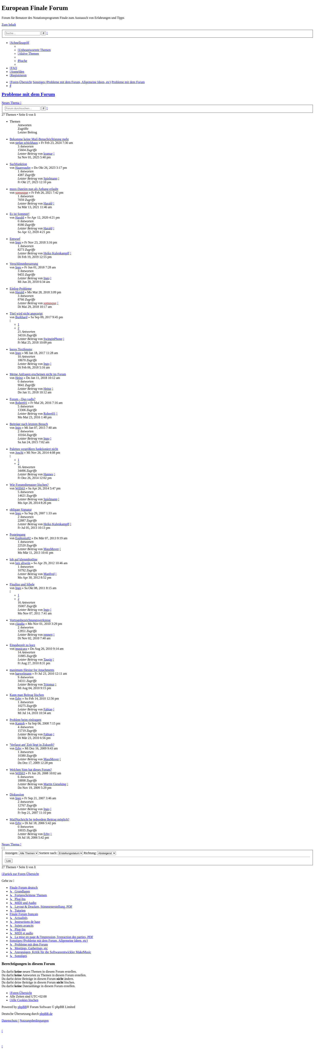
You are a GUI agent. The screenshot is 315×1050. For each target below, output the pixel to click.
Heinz (19, 378)
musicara (21, 648)
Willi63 (20, 488)
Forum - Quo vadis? (22, 399)
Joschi (19, 452)
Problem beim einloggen (25, 719)
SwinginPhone (52, 339)
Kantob (20, 723)
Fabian (47, 709)
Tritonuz (48, 684)
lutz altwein (22, 563)
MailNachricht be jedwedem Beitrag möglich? (39, 819)
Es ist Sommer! (20, 214)
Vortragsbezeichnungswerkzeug (30, 620)
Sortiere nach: (61, 853)
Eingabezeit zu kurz (22, 645)
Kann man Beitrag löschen (27, 695)
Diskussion (17, 794)
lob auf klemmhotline (23, 559)
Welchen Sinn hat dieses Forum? (31, 769)
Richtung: (100, 853)
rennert (47, 634)
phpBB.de (46, 1013)
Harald (47, 203)
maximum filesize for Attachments (32, 670)
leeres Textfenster (21, 349)
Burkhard (21, 317)
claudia (20, 623)
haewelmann (23, 673)
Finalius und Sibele (22, 584)
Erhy (18, 698)
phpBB (22, 1007)
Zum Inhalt (9, 24)
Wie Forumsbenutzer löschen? (29, 484)
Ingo (18, 242)
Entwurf (15, 238)
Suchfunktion (18, 164)
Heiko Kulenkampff (56, 253)
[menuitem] (34, 50)
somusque (21, 192)
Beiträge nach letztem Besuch (29, 424)
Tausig (47, 659)
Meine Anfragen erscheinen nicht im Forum (38, 374)
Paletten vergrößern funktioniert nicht (34, 449)
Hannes (48, 474)
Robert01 (21, 402)
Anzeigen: (21, 853)
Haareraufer (23, 167)
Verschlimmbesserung (24, 263)
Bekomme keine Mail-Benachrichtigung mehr (39, 139)
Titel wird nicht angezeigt (26, 313)
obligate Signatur (21, 509)
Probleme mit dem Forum (28, 94)
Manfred (48, 574)
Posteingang (17, 534)
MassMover (51, 549)
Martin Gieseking (54, 784)
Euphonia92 (23, 538)
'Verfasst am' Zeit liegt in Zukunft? (32, 744)
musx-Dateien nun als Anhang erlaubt (34, 189)
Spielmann (50, 178)
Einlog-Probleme (21, 288)
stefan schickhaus (26, 142)
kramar (47, 153)
